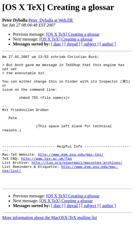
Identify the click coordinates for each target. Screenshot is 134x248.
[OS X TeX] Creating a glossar (72, 34)
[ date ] (57, 44)
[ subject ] (90, 44)
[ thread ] (72, 44)
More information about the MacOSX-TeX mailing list (49, 243)
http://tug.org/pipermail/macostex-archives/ (77, 184)
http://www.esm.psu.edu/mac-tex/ (70, 174)
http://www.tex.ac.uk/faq (46, 179)
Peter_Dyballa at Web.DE (50, 20)
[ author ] (108, 44)
